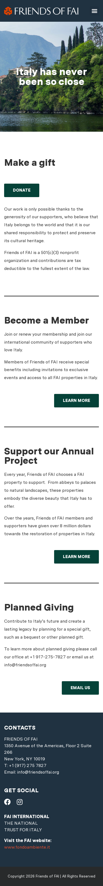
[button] (94, 10)
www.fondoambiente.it (27, 847)
